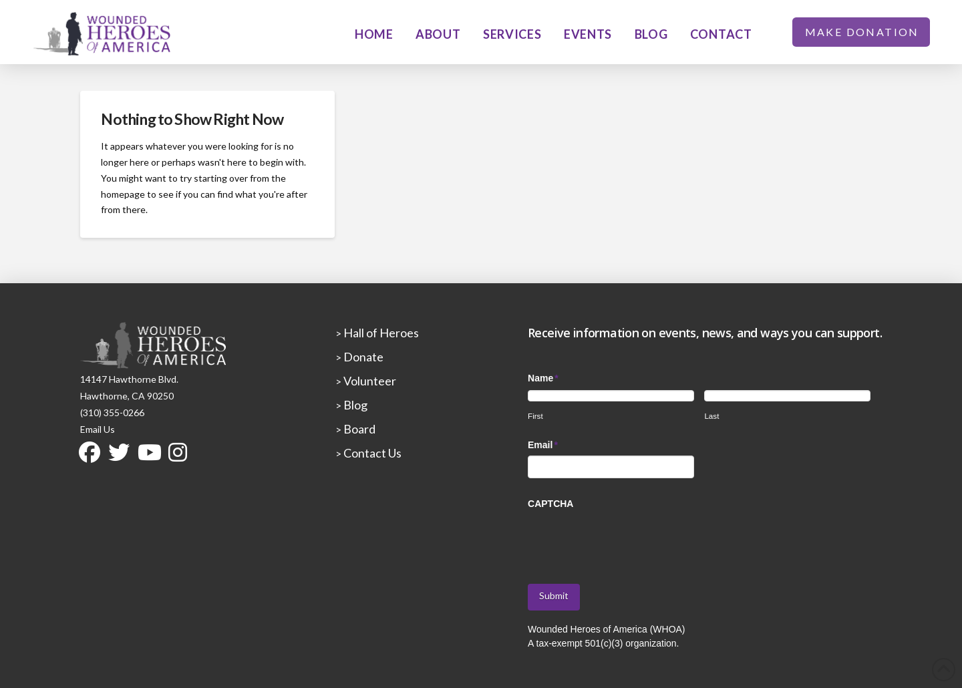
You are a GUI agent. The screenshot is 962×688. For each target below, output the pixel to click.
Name (543, 378)
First (535, 415)
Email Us (97, 429)
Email (543, 445)
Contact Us (371, 453)
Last (711, 415)
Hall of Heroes (380, 332)
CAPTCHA (550, 503)
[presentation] (629, 540)
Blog (354, 404)
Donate (362, 356)
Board (358, 428)
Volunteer (368, 380)
